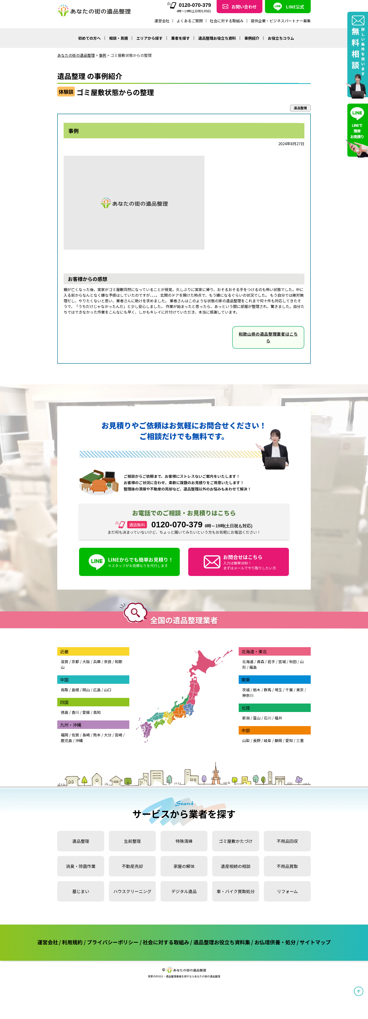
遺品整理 (80, 841)
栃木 (257, 689)
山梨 (246, 740)
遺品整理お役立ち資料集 (221, 942)
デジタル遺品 (184, 891)
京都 (75, 661)
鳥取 (64, 689)
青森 (260, 661)
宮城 (282, 661)
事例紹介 (251, 38)
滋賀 (64, 661)
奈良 (107, 661)
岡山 (86, 689)
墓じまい (80, 891)
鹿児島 (66, 740)
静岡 (278, 740)
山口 (107, 689)
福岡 (64, 735)
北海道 (247, 661)
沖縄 (79, 740)
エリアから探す (149, 38)
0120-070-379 (189, 5)
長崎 (86, 735)
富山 (257, 718)
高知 (97, 712)
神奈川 (247, 695)
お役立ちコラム (281, 38)
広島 (97, 689)
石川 (267, 718)
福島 (253, 667)
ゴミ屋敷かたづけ (236, 841)
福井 (278, 718)
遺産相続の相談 (235, 866)
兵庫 (97, 661)
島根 (75, 689)
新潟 (246, 718)
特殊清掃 (184, 841)
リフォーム (287, 891)
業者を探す (180, 38)
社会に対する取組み (227, 20)
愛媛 (86, 712)
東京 (300, 689)
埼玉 (278, 689)
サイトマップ (315, 942)
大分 (107, 735)
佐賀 (75, 735)
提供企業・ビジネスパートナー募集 (281, 20)
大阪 (86, 661)
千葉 (289, 689)
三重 (300, 740)
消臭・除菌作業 (81, 866)
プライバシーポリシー (112, 942)
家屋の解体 (184, 866)
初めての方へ (89, 38)
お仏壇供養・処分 (275, 942)
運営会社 (161, 20)
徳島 (64, 712)
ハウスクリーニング (132, 891)
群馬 (267, 689)
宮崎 (118, 735)
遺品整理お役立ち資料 (217, 38)
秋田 (293, 661)
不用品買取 (287, 866)
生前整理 (132, 841)
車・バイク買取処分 (236, 891)
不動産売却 (132, 866)
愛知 (289, 740)
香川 (75, 712)
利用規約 (72, 942)
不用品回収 (287, 841)
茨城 (246, 689)
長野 (257, 740)
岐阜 (267, 740)
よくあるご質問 (189, 20)
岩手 (271, 661)
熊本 (97, 735)
